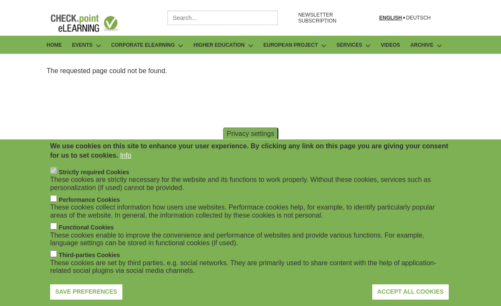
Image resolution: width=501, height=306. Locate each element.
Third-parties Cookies (89, 268)
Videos (390, 45)
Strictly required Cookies (94, 184)
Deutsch (418, 18)
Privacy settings (250, 146)
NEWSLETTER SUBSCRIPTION (317, 18)
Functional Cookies (86, 240)
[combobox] (222, 18)
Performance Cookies (89, 212)
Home (54, 45)
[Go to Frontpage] (91, 23)
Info (125, 168)
